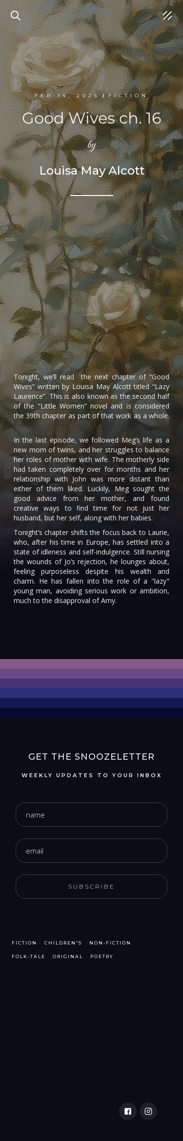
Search (17, 9)
